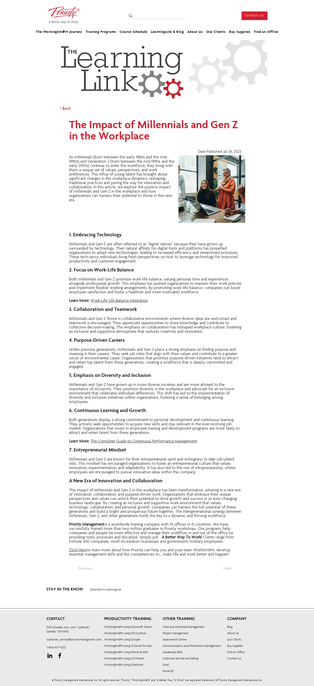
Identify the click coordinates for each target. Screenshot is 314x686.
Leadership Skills (172, 652)
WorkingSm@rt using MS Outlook (125, 633)
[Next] (220, 568)
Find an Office (236, 652)
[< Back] (75, 108)
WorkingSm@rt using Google (122, 639)
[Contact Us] (255, 15)
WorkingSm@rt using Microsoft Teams (128, 627)
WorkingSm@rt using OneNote (123, 665)
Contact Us (234, 658)
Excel (166, 665)
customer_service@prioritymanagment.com (74, 639)
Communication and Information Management (192, 646)
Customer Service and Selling (180, 658)
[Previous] (93, 568)
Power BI (168, 671)
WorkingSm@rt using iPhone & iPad (126, 652)
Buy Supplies (235, 646)
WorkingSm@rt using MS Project (124, 658)
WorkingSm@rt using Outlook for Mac (128, 646)
